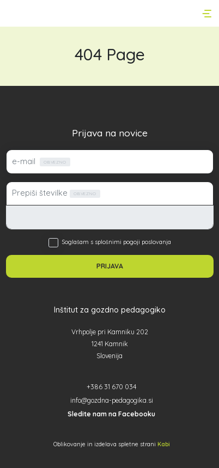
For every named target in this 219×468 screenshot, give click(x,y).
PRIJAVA (109, 266)
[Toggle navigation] (207, 13)
